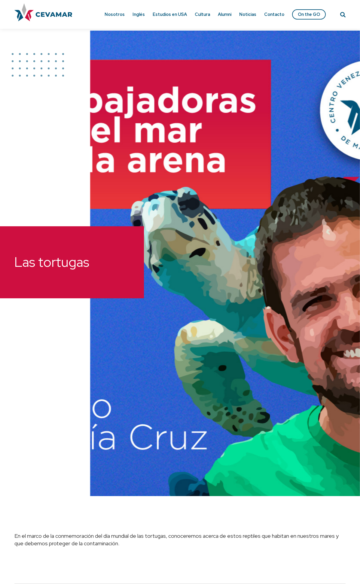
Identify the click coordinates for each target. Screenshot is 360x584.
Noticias (247, 14)
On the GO (309, 14)
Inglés (139, 14)
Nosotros (115, 14)
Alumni (224, 14)
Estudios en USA (170, 14)
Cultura (202, 14)
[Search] (343, 15)
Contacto (274, 14)
